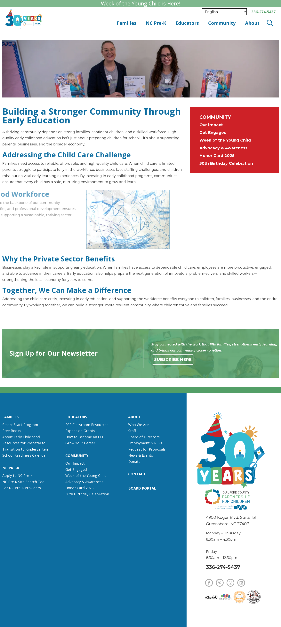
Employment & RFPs (145, 443)
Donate (134, 461)
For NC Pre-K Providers (21, 487)
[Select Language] (224, 11)
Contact (137, 474)
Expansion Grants (80, 430)
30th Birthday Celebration (226, 163)
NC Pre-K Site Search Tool (23, 481)
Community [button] (222, 23)
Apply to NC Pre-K (17, 475)
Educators (76, 416)
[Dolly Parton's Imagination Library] (253, 597)
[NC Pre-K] (211, 597)
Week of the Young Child (225, 140)
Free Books (11, 430)
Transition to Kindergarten (25, 449)
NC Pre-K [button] (156, 23)
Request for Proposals (147, 449)
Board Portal (142, 488)
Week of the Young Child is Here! (140, 3)
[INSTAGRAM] (230, 583)
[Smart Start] (225, 597)
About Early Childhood (21, 437)
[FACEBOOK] (209, 583)
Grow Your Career (80, 443)
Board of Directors (144, 437)
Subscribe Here (173, 359)
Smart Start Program (20, 424)
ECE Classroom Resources (86, 424)
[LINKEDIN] (241, 583)
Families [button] (126, 23)
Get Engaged (213, 132)
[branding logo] (58, 18)
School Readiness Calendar (24, 455)
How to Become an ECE (84, 437)
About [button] (252, 23)
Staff (132, 430)
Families (10, 416)
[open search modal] (270, 23)
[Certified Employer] (239, 597)
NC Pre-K (10, 468)
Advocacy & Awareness (223, 148)
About (134, 416)
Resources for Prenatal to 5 (25, 443)
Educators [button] (187, 23)
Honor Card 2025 (217, 155)
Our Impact (211, 124)
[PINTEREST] (220, 583)
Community (215, 117)
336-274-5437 (223, 567)
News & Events (140, 455)
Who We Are (138, 424)
